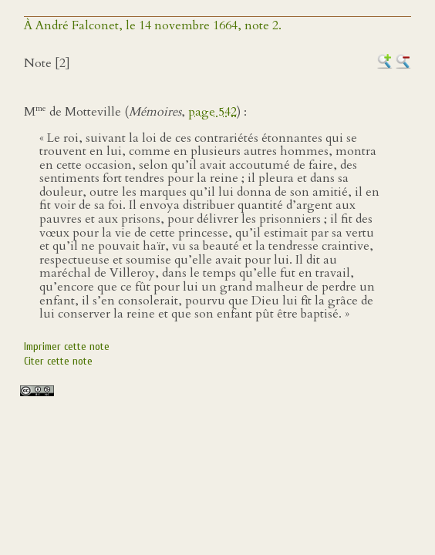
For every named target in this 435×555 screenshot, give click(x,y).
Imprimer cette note (67, 346)
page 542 (212, 111)
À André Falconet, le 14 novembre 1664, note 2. (153, 25)
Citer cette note (58, 361)
